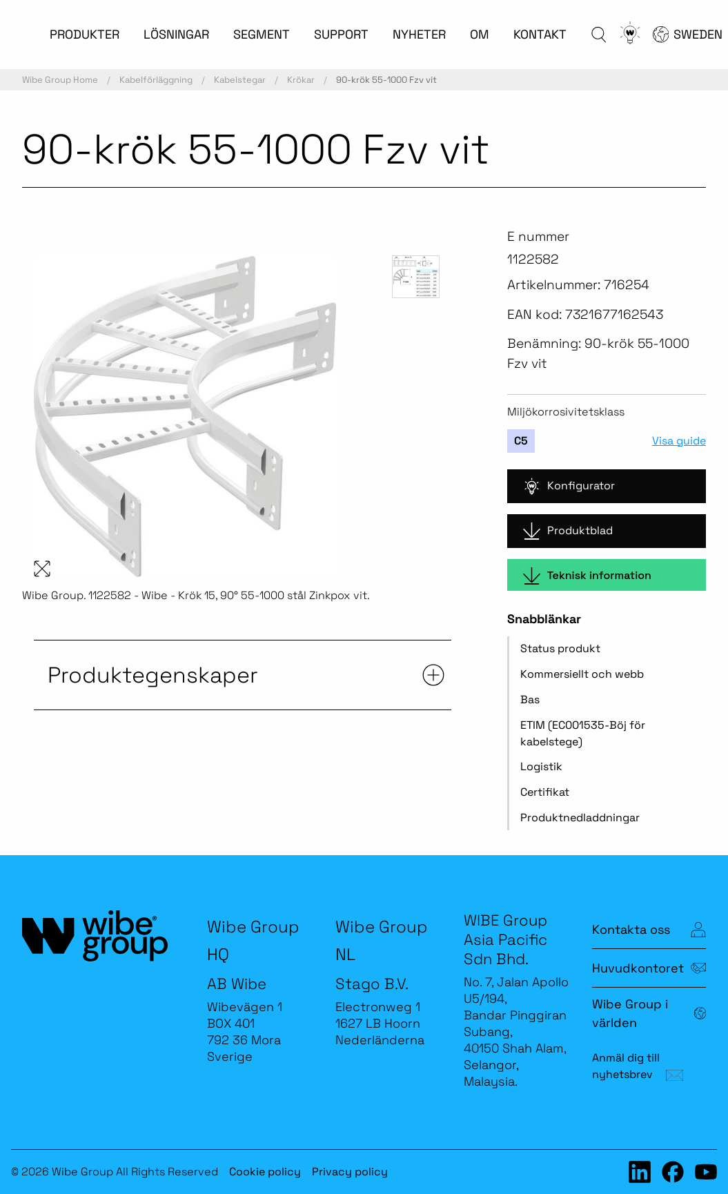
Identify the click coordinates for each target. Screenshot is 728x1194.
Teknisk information (587, 576)
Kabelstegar (240, 79)
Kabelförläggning (156, 79)
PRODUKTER (84, 34)
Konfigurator (569, 486)
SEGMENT (261, 34)
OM (479, 34)
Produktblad (568, 531)
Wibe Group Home (60, 79)
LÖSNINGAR (176, 34)
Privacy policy (350, 1171)
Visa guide (679, 441)
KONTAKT (540, 34)
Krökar (301, 79)
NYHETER (419, 34)
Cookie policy (265, 1171)
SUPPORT (341, 34)
